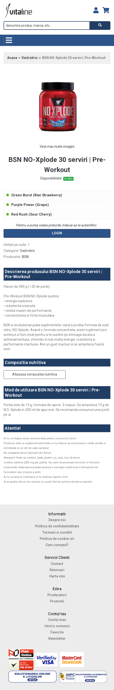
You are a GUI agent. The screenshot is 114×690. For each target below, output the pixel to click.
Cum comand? (57, 545)
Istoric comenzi (57, 626)
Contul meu (57, 620)
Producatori (57, 595)
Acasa (12, 58)
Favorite (57, 632)
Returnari (57, 570)
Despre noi (57, 520)
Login (57, 233)
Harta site (57, 576)
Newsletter (57, 638)
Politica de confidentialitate (57, 526)
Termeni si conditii (57, 532)
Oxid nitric (29, 58)
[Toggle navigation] (9, 40)
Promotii (57, 601)
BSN (25, 257)
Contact (57, 564)
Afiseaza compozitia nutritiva (34, 374)
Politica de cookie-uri (57, 539)
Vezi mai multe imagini (57, 146)
